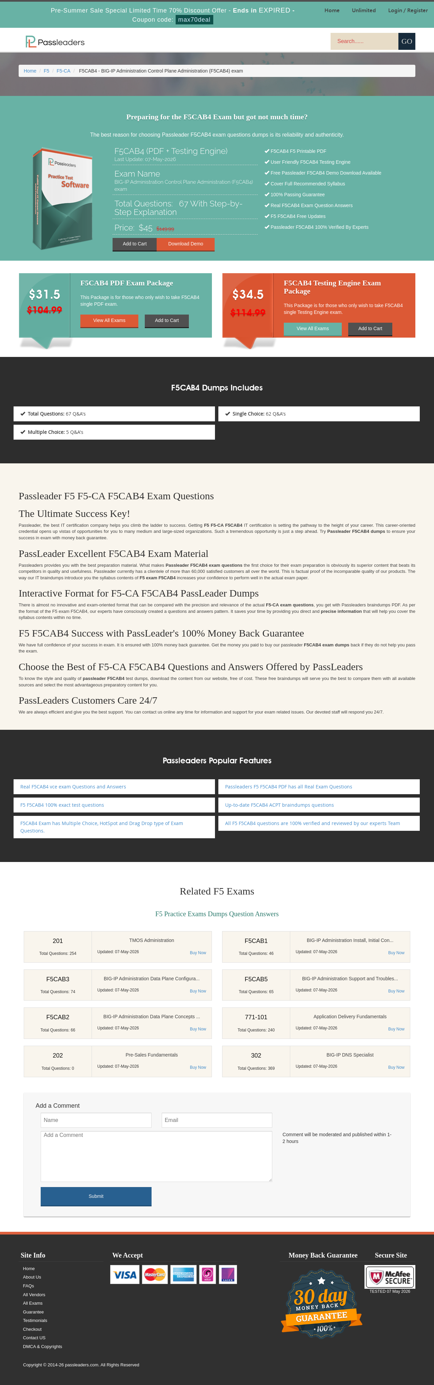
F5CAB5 (256, 979)
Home (30, 71)
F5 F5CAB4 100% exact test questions (62, 805)
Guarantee (33, 1311)
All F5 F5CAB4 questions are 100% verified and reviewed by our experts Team (312, 823)
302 (256, 1055)
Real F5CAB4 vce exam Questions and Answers (73, 786)
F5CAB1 (256, 941)
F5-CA (63, 71)
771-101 (256, 1017)
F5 (46, 71)
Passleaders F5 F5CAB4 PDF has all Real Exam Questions (288, 786)
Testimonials (35, 1320)
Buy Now (198, 952)
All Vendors (34, 1294)
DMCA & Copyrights (42, 1346)
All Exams (33, 1303)
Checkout (32, 1329)
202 (58, 1055)
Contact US (34, 1337)
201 (58, 941)
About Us (32, 1277)
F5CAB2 (57, 1017)
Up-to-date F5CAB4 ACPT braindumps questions (279, 805)
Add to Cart (135, 244)
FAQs (28, 1285)
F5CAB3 (57, 979)
